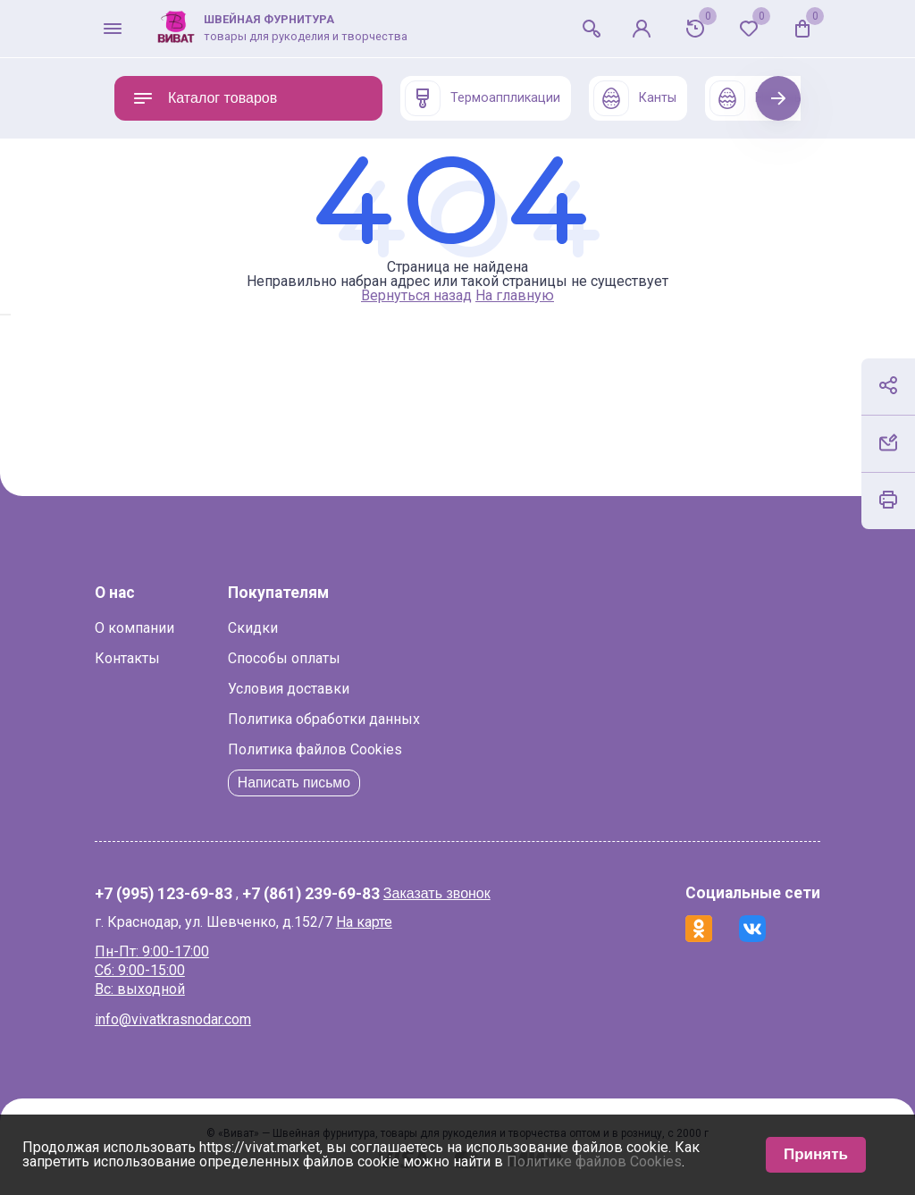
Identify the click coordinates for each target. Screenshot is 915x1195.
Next (778, 97)
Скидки (273, 627)
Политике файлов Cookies (594, 1161)
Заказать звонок (456, 893)
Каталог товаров (204, 98)
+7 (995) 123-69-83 (183, 895)
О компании (154, 627)
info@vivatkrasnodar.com (192, 1019)
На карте (384, 921)
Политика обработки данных (344, 719)
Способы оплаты (304, 658)
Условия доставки (308, 688)
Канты (634, 98)
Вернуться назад (416, 295)
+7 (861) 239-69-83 (330, 895)
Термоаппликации (482, 98)
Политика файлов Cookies (335, 749)
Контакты (147, 658)
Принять (816, 1154)
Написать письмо (315, 782)
